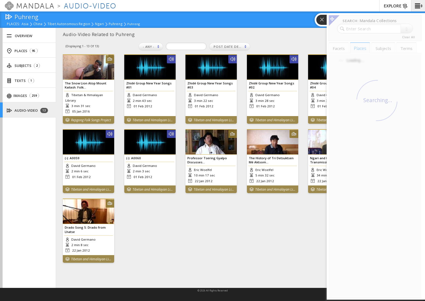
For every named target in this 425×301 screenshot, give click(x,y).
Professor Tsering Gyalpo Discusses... (207, 160)
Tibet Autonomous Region (69, 24)
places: (13, 24)
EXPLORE (396, 6)
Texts (20, 80)
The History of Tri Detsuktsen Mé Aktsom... (271, 160)
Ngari (99, 24)
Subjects (23, 65)
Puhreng (115, 24)
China (37, 24)
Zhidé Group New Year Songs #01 (149, 85)
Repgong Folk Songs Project (91, 120)
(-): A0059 (72, 158)
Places (22, 51)
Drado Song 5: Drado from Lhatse (85, 229)
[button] (418, 5)
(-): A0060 (133, 158)
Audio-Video (27, 110)
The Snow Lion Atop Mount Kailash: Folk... (85, 85)
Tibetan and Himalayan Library (152, 120)
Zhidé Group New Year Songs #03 (210, 85)
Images (23, 95)
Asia (25, 24)
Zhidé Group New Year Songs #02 (271, 85)
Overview (19, 36)
